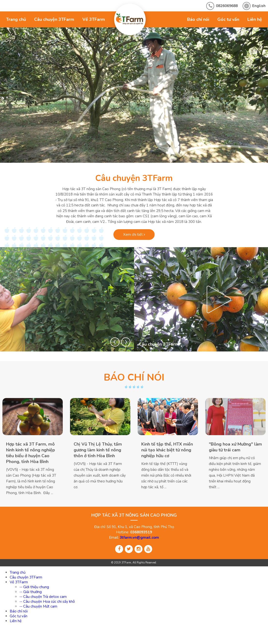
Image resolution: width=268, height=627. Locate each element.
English (259, 5)
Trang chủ (16, 19)
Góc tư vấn (228, 19)
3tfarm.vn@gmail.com (139, 537)
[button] (114, 342)
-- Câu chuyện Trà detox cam (43, 596)
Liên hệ (254, 19)
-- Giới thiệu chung (34, 587)
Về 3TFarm (93, 19)
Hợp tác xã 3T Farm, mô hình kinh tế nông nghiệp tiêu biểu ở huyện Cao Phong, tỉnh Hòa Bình (30, 452)
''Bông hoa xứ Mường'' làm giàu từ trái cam (235, 447)
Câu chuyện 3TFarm (54, 19)
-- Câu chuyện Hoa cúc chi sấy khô (47, 601)
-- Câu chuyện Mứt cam (38, 606)
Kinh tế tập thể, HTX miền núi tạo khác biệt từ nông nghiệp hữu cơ (167, 450)
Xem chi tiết (134, 234)
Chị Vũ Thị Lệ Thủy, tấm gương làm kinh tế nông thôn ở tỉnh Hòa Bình (98, 450)
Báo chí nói (198, 19)
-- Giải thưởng (30, 591)
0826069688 (227, 5)
